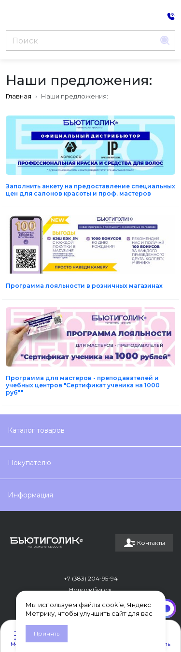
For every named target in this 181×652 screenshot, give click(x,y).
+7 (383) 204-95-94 (91, 578)
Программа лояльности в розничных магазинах (84, 285)
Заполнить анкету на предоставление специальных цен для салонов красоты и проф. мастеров (90, 190)
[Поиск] (80, 40)
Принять (46, 633)
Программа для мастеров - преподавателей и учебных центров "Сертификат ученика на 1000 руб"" (83, 385)
